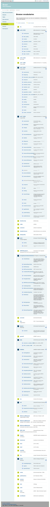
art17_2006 (22, 62)
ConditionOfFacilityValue (28, 271)
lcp (21, 455)
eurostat (22, 317)
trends (25, 110)
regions (25, 465)
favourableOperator (27, 134)
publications (23, 475)
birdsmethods (26, 359)
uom (21, 487)
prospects (26, 184)
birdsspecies (26, 367)
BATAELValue (26, 266)
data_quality (26, 36)
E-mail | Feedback (6, 503)
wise (21, 491)
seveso (22, 479)
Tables (3, 17)
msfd (21, 458)
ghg (21, 339)
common (22, 227)
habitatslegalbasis (27, 377)
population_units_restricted (28, 94)
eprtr (21, 238)
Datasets (4, 14)
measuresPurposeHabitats (28, 153)
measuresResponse (28, 160)
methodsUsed (26, 163)
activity (25, 242)
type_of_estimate (27, 51)
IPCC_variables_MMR (28, 345)
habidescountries (27, 373)
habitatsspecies (27, 391)
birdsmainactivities (27, 356)
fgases (21, 326)
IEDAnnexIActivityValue (28, 288)
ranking (25, 101)
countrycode (26, 33)
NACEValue (26, 294)
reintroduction (26, 104)
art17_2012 (22, 67)
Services (4, 26)
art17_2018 (22, 116)
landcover (22, 440)
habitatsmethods (27, 384)
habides (22, 349)
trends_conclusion (27, 112)
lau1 (21, 443)
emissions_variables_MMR (28, 343)
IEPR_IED (22, 430)
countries (25, 131)
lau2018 (22, 450)
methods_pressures (28, 82)
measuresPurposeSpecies (28, 156)
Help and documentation (7, 12)
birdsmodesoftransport (28, 363)
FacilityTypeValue (27, 285)
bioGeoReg (26, 124)
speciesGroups (27, 468)
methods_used (27, 87)
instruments (26, 395)
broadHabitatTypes (27, 463)
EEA (7, 1)
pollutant (25, 411)
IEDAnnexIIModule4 (25, 425)
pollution (25, 89)
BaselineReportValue (28, 264)
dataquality (23, 234)
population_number (27, 41)
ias (20, 399)
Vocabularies (5, 24)
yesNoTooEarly (27, 212)
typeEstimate (26, 209)
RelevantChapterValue (28, 310)
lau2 (21, 447)
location (25, 39)
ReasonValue (26, 305)
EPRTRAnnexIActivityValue (28, 282)
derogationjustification (28, 370)
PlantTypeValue (27, 302)
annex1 (25, 405)
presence (25, 44)
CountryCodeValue (27, 275)
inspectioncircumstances (28, 408)
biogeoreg (26, 74)
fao (21, 321)
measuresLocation (27, 149)
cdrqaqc (25, 127)
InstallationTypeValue (28, 292)
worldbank (22, 495)
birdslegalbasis (27, 352)
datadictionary (23, 231)
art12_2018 (22, 57)
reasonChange (26, 194)
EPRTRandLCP (24, 250)
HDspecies (26, 141)
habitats (25, 137)
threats (25, 106)
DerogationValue (27, 278)
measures (26, 79)
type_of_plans (26, 53)
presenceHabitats (27, 172)
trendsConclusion (27, 205)
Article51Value (26, 258)
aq (20, 26)
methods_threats (27, 84)
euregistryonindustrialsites (26, 255)
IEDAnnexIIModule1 (25, 415)
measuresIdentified (27, 147)
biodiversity (23, 220)
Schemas (4, 21)
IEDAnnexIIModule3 (25, 420)
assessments (26, 72)
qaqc (25, 188)
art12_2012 (22, 30)
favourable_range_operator (28, 77)
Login (37, 0)
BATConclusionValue (28, 269)
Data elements (5, 19)
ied (21, 402)
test (21, 484)
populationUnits (27, 166)
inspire (21, 435)
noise (21, 472)
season (25, 46)
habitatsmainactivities (28, 380)
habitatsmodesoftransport (28, 388)
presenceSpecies (27, 176)
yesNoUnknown (27, 215)
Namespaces (5, 28)
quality (25, 99)
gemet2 (22, 336)
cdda (21, 224)
